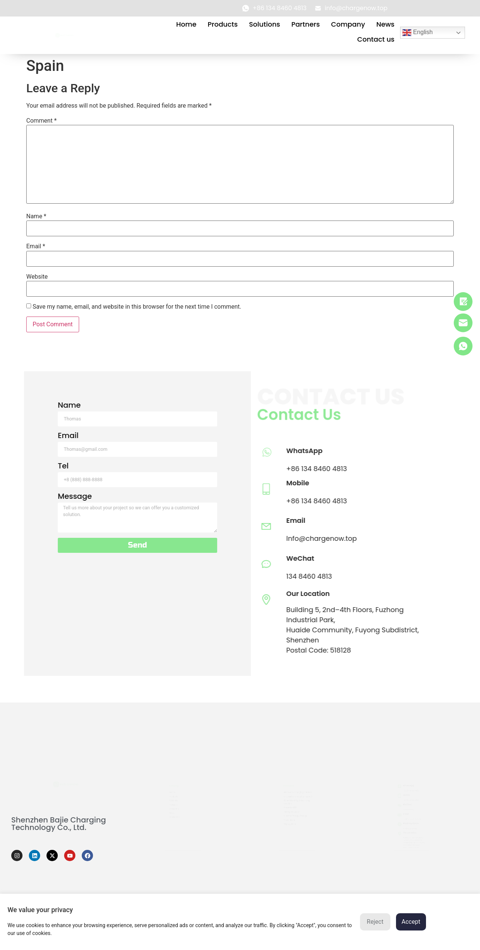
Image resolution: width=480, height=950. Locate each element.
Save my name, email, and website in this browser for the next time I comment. (137, 307)
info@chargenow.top (411, 819)
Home (186, 24)
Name (36, 216)
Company (348, 24)
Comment (41, 121)
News (385, 24)
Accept (411, 921)
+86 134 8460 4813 (128, 468)
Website (37, 277)
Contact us (375, 39)
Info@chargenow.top (133, 538)
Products (223, 24)
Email (35, 246)
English (417, 32)
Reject (375, 921)
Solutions (264, 24)
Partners (305, 24)
